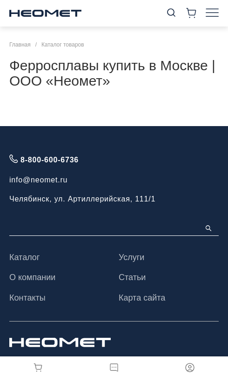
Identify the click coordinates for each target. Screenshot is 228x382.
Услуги (131, 257)
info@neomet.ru (38, 180)
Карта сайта (142, 297)
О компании (32, 277)
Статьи (132, 277)
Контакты (27, 297)
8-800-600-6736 (49, 160)
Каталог (24, 257)
